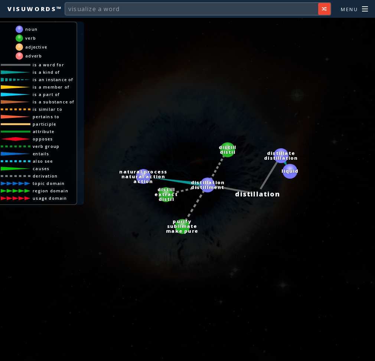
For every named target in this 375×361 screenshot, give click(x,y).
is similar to (49, 109)
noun (33, 29)
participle (46, 124)
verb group (47, 146)
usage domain (51, 198)
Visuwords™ (34, 9)
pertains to (47, 116)
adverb (35, 56)
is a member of (52, 87)
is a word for (50, 64)
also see (44, 161)
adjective (38, 47)
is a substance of (55, 102)
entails (42, 153)
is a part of (47, 94)
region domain (52, 190)
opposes (44, 139)
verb (32, 38)
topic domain (50, 183)
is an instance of (54, 79)
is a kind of (47, 72)
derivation (46, 176)
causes (42, 168)
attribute (45, 131)
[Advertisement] (187, 351)
